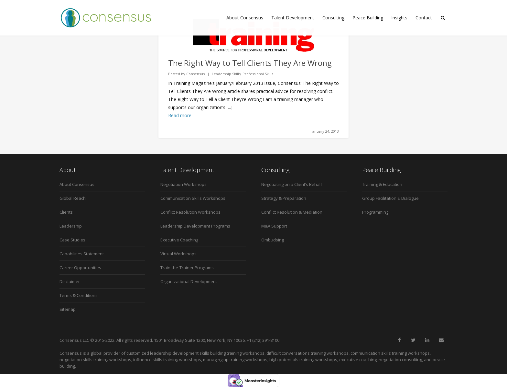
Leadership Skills (226, 73)
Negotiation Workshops (183, 184)
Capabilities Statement (81, 254)
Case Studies (72, 240)
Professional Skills (258, 73)
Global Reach (72, 198)
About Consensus (244, 18)
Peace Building (367, 18)
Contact (423, 18)
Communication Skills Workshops (192, 198)
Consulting (333, 18)
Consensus (195, 73)
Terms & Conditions (78, 295)
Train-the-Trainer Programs (187, 267)
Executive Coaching (179, 240)
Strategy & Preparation (283, 198)
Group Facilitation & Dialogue (390, 198)
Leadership (70, 226)
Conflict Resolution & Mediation (291, 212)
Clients (66, 212)
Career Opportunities (80, 267)
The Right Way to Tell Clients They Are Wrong (250, 62)
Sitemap (67, 309)
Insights (399, 18)
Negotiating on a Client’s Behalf (291, 184)
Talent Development (292, 18)
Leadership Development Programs (195, 226)
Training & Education (382, 184)
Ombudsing (272, 240)
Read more (179, 115)
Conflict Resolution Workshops (190, 212)
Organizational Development (188, 281)
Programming (375, 212)
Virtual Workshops (178, 254)
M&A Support (274, 226)
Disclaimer (69, 281)
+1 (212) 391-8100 (263, 340)
